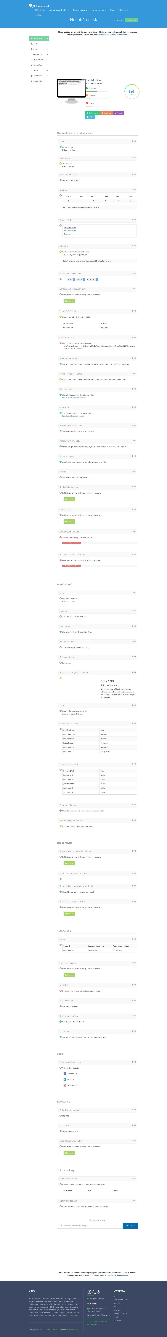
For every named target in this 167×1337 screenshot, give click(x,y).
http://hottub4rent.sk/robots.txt (73, 416)
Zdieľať (90, 117)
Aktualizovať (106, 113)
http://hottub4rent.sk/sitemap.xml (74, 398)
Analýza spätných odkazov (59, 10)
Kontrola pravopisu (99, 10)
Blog (112, 10)
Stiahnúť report (92, 113)
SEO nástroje (40, 10)
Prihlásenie (118, 20)
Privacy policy (120, 1314)
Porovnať (119, 113)
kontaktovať (73, 1315)
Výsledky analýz (123, 10)
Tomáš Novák (73, 1330)
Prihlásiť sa (69, 301)
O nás (116, 1307)
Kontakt (38, 15)
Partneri (118, 1310)
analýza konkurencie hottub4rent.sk (114, 35)
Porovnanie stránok (80, 10)
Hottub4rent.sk (93, 80)
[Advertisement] (97, 57)
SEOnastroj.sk (52, 1330)
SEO (47, 1310)
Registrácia (131, 20)
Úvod (116, 1296)
